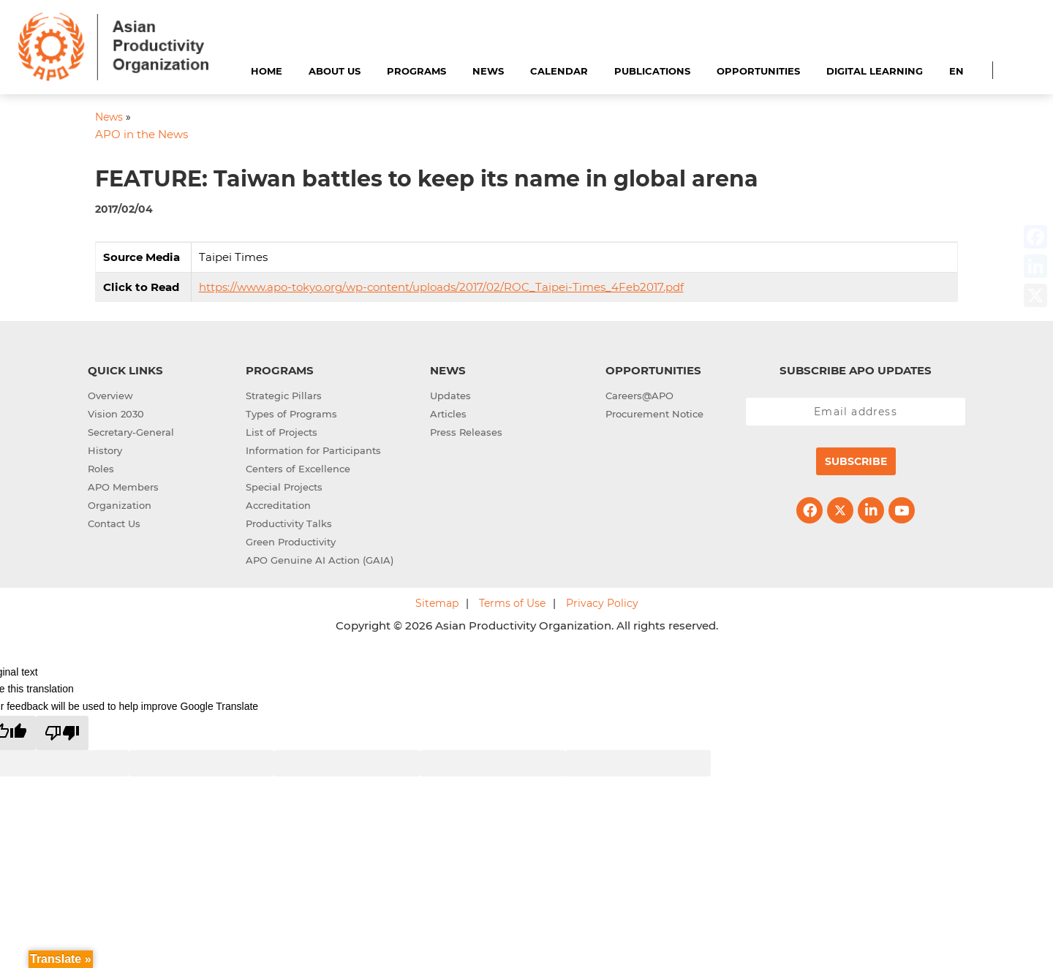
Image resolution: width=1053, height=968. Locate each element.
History (105, 450)
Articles (448, 414)
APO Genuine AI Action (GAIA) (319, 560)
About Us (335, 71)
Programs (416, 71)
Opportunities (758, 71)
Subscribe (856, 461)
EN (956, 71)
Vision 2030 (116, 414)
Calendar (559, 71)
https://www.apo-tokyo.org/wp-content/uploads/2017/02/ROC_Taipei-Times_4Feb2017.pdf (441, 287)
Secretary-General (131, 432)
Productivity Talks (289, 523)
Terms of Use (512, 603)
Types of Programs (291, 414)
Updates (450, 395)
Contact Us (114, 523)
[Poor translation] (62, 733)
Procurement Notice (654, 414)
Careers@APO (639, 395)
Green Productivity (291, 542)
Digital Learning (874, 71)
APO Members (123, 487)
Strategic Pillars (284, 395)
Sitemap (436, 603)
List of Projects (281, 432)
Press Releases (466, 432)
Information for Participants (313, 450)
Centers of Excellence (298, 468)
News (488, 71)
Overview (110, 395)
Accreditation (278, 505)
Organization (119, 505)
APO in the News (141, 134)
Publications (652, 71)
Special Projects (284, 487)
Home (266, 71)
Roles (101, 468)
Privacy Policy (602, 603)
